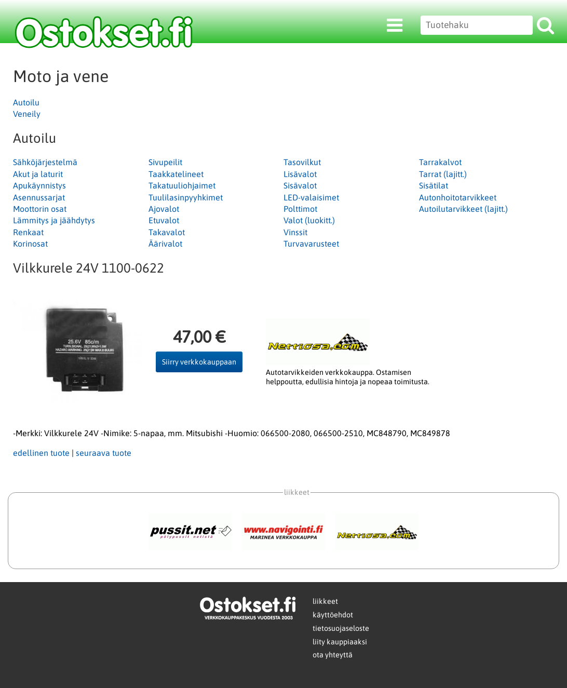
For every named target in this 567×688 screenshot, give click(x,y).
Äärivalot (165, 243)
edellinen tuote (41, 452)
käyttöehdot (333, 615)
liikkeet (325, 601)
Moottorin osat (39, 208)
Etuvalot (163, 220)
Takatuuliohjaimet (181, 185)
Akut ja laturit (38, 174)
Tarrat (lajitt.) (443, 174)
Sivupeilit (165, 162)
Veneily (26, 113)
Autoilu (26, 102)
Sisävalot (300, 185)
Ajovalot (163, 208)
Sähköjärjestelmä (45, 162)
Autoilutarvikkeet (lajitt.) (463, 208)
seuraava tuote (103, 452)
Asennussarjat (39, 197)
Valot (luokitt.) (309, 220)
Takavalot (166, 232)
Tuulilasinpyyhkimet (185, 197)
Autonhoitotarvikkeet (457, 197)
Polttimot (300, 208)
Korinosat (30, 243)
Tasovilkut (302, 162)
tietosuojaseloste (341, 628)
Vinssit (295, 232)
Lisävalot (300, 174)
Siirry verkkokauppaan (199, 362)
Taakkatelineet (176, 174)
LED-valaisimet (311, 197)
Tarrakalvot (440, 162)
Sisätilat (433, 185)
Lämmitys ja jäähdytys (54, 220)
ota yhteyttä (333, 655)
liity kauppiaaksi (340, 642)
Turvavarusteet (311, 243)
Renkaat (28, 232)
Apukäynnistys (39, 185)
